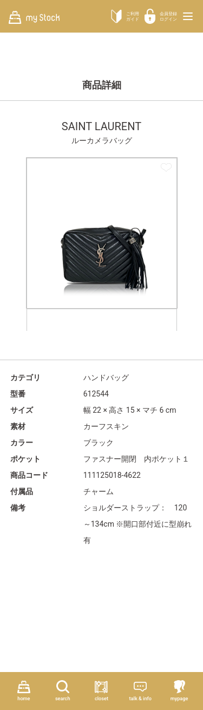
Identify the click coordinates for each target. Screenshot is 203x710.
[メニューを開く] (187, 16)
